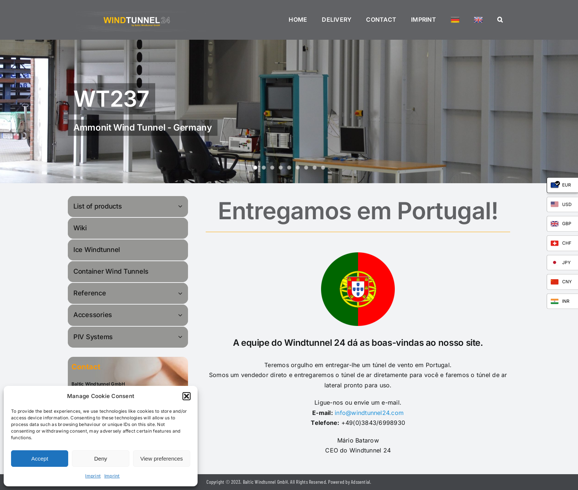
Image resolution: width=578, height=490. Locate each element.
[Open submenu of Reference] (181, 293)
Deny (100, 458)
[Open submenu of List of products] (181, 206)
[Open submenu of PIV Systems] (181, 337)
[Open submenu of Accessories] (181, 315)
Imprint (93, 476)
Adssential (360, 482)
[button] (186, 396)
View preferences (161, 458)
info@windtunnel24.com (369, 412)
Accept (39, 458)
